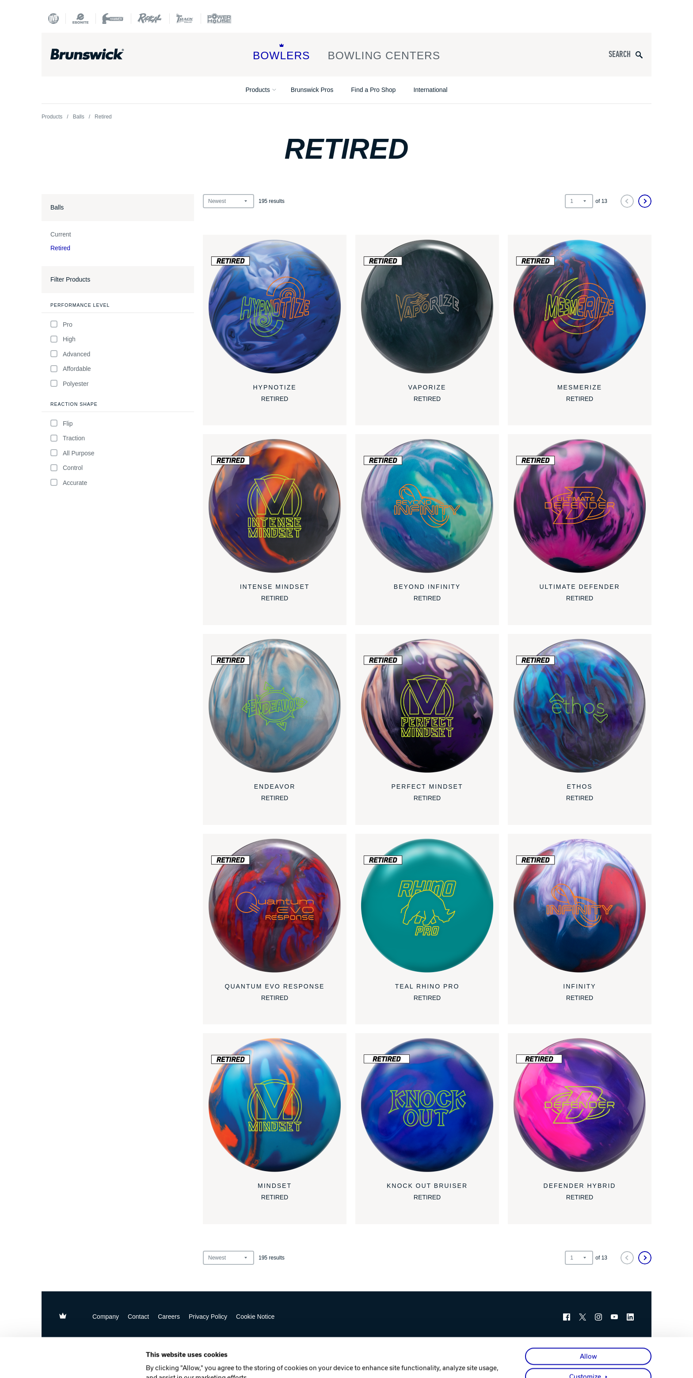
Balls (78, 117)
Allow (588, 1317)
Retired (60, 248)
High (63, 339)
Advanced (70, 354)
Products (258, 89)
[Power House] (219, 18)
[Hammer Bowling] (113, 18)
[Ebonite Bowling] (80, 18)
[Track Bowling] (185, 18)
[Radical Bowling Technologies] (150, 18)
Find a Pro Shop (373, 89)
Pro (61, 324)
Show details (165, 1361)
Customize (585, 1337)
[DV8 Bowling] (53, 18)
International (430, 89)
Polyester (69, 383)
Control (66, 468)
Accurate (68, 482)
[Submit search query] (639, 55)
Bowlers (281, 52)
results (272, 201)
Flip (61, 423)
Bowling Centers (383, 52)
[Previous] (627, 201)
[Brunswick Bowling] (100, 54)
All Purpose (72, 453)
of (601, 201)
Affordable (70, 369)
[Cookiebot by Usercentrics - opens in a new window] (88, 1361)
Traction (67, 438)
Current (60, 234)
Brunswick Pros (312, 89)
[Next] (644, 201)
